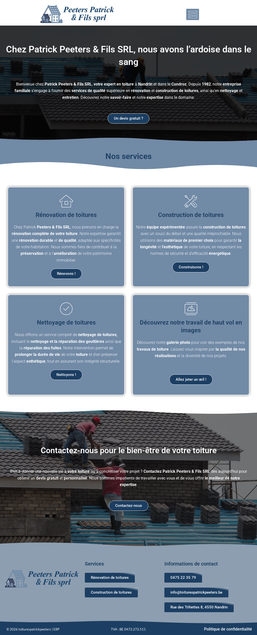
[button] (192, 14)
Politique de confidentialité (228, 629)
